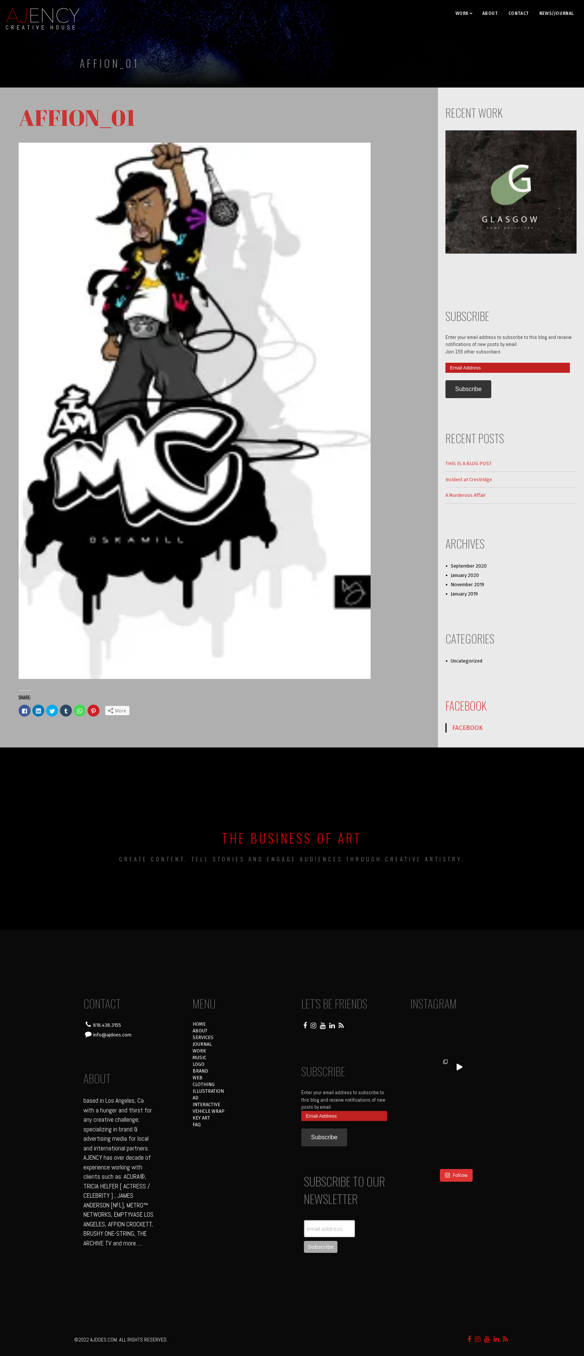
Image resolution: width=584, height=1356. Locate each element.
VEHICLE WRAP (209, 1111)
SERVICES (203, 1037)
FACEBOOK (466, 705)
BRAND (200, 1071)
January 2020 (465, 575)
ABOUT (490, 13)
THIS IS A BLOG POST (468, 463)
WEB (198, 1077)
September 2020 (469, 566)
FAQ (197, 1124)
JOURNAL (202, 1044)
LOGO (198, 1064)
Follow (456, 1138)
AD (196, 1098)
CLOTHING (204, 1084)
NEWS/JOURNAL (556, 13)
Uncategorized (466, 661)
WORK (462, 13)
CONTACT (518, 13)
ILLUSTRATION (208, 1091)
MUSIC (199, 1057)
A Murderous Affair (465, 495)
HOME (199, 1024)
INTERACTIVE (206, 1104)
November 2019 (467, 584)
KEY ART (201, 1118)
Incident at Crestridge (468, 479)
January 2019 (464, 594)
